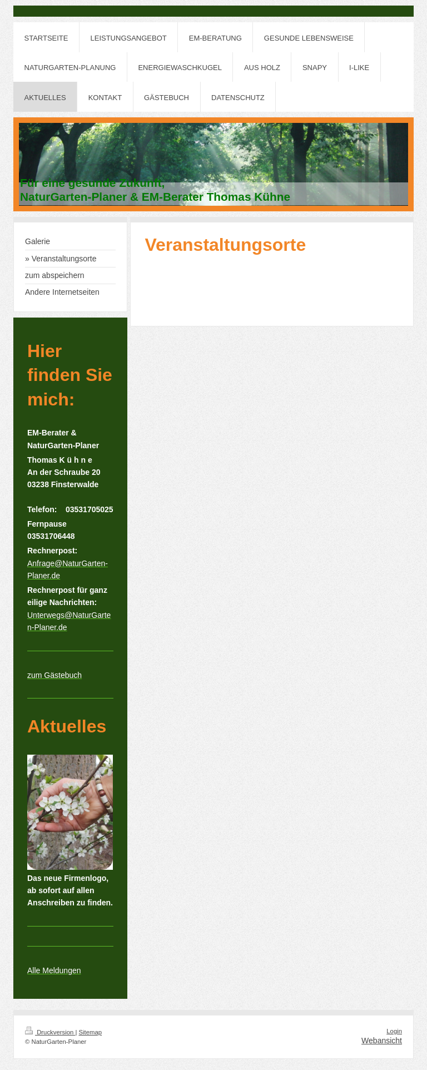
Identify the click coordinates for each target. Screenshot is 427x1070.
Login (394, 1031)
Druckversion (50, 1032)
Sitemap (90, 1032)
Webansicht (381, 1040)
